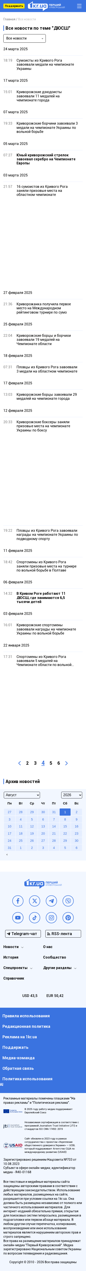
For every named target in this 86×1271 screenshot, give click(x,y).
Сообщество (54, 957)
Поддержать (14, 6)
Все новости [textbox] (16, 38)
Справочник (13, 978)
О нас (47, 947)
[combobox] (24, 38)
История (10, 957)
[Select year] (71, 795)
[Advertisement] (43, 244)
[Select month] (22, 795)
